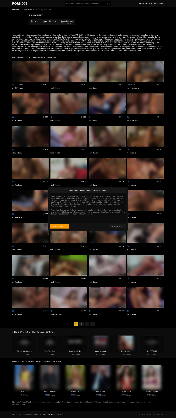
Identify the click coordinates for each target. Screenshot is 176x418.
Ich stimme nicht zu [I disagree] (117, 226)
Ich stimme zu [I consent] (59, 226)
